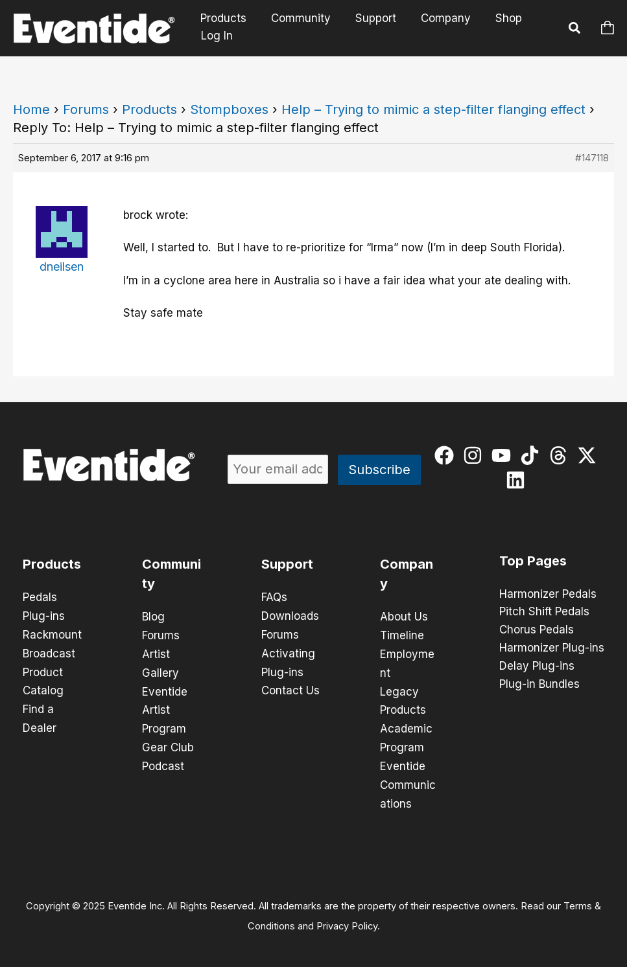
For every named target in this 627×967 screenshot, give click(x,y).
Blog (153, 616)
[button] (575, 30)
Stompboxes (229, 109)
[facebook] (447, 455)
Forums (86, 109)
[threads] (561, 455)
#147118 (592, 158)
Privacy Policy (346, 919)
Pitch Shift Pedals (544, 612)
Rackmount (52, 633)
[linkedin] (518, 480)
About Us (404, 616)
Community (297, 18)
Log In (217, 35)
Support (369, 18)
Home (31, 109)
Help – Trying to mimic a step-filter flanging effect (433, 109)
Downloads (290, 615)
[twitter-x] (589, 455)
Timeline (402, 634)
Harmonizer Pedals (548, 594)
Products (222, 18)
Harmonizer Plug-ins (551, 649)
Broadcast (49, 651)
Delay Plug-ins (536, 667)
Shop (497, 18)
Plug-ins (44, 615)
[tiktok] (532, 455)
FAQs (274, 597)
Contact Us (290, 687)
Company (437, 18)
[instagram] (475, 455)
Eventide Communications (408, 779)
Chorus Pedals (536, 630)
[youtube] (504, 455)
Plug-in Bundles (539, 685)
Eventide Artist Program (164, 707)
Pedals (40, 597)
